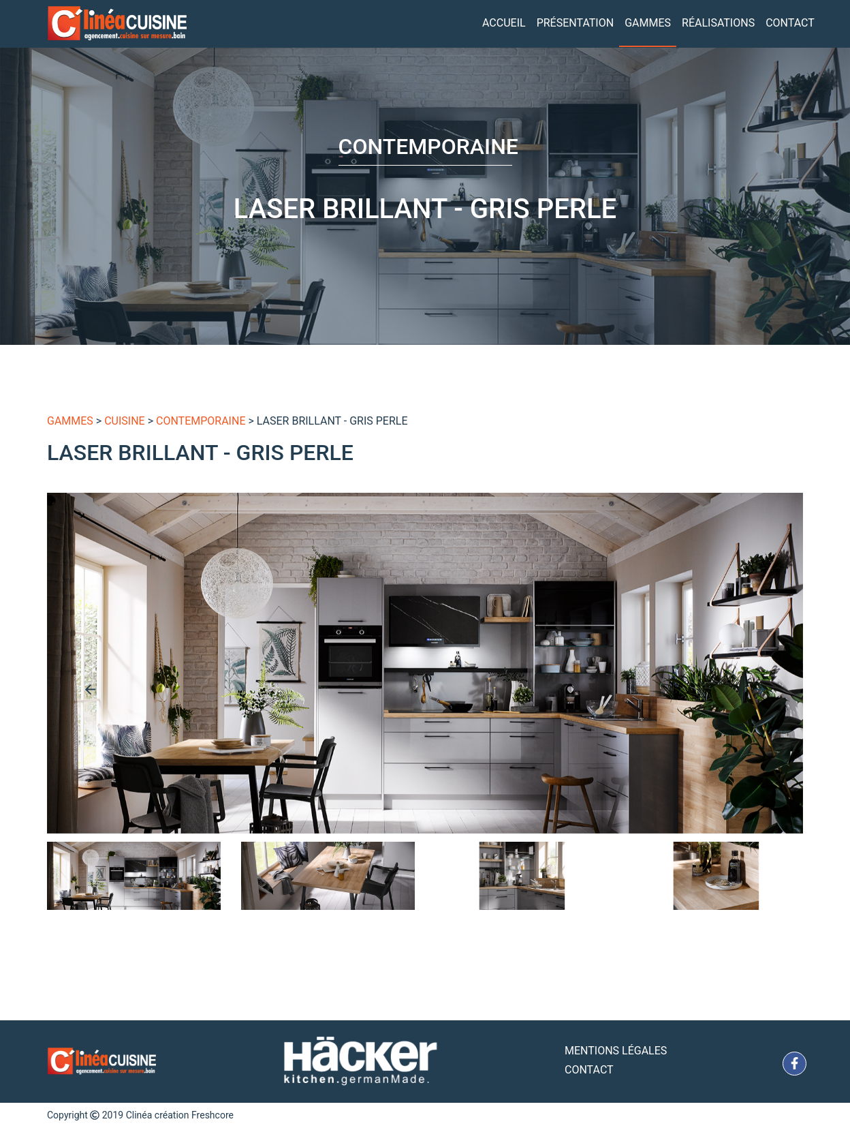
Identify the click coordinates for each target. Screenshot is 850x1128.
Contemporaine (200, 420)
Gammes (648, 22)
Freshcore (212, 1115)
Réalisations (718, 22)
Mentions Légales (616, 1050)
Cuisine (124, 420)
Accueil (504, 22)
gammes (70, 420)
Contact (790, 22)
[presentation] (90, 689)
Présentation (575, 22)
